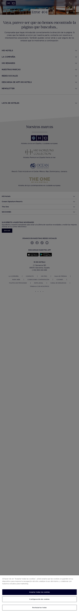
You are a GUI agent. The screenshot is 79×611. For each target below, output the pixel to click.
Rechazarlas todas (39, 607)
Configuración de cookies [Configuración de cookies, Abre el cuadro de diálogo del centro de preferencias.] (39, 599)
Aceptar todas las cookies (39, 592)
